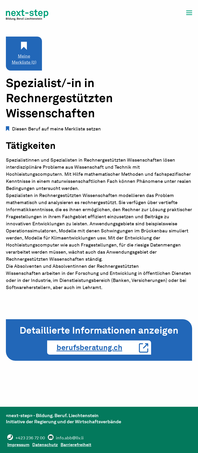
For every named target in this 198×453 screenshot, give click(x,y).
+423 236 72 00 (32, 437)
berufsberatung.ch (89, 347)
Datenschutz (52, 443)
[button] (189, 14)
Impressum (20, 443)
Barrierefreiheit (87, 443)
